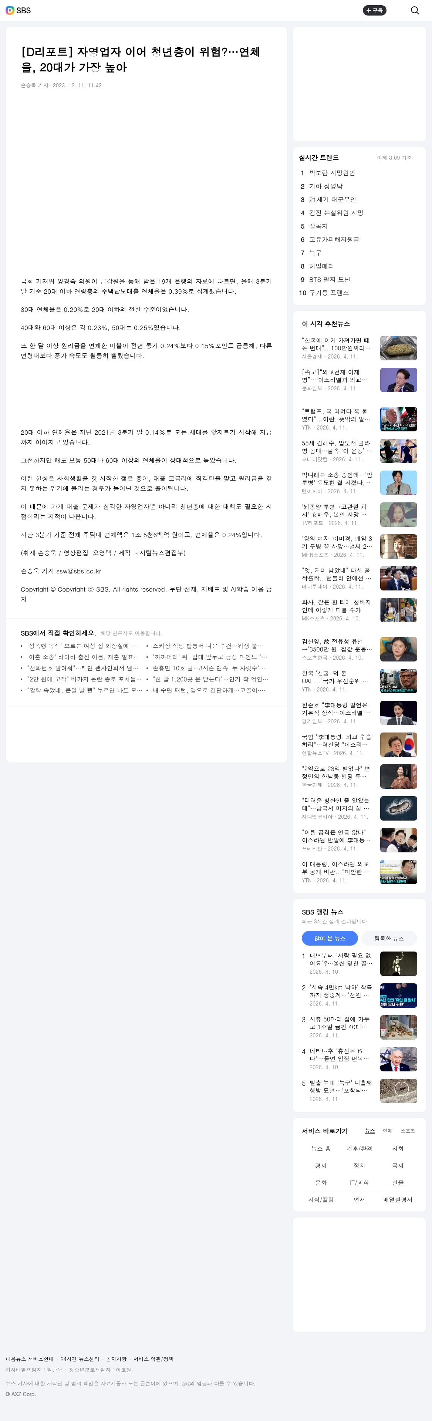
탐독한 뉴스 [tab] (389, 938)
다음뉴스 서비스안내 (30, 1359)
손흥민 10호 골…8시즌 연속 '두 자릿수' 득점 (211, 668)
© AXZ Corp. (21, 1394)
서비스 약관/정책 (154, 1359)
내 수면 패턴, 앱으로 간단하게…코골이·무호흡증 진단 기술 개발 (211, 690)
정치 (359, 1165)
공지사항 (116, 1359)
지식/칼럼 (321, 1199)
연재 (359, 1199)
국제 (398, 1165)
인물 (398, 1182)
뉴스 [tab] (370, 1130)
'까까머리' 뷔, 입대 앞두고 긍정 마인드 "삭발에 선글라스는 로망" (211, 657)
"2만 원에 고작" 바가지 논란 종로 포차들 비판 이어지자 (85, 679)
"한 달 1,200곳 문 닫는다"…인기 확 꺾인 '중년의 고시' (211, 679)
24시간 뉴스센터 (80, 1359)
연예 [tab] (387, 1130)
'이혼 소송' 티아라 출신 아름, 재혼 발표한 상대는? (85, 657)
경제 (321, 1165)
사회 (398, 1148)
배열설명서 (398, 1199)
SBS (23, 10)
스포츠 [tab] (408, 1130)
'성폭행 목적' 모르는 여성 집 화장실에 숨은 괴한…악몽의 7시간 (85, 646)
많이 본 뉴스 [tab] (329, 938)
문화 (321, 1182)
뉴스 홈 (321, 1148)
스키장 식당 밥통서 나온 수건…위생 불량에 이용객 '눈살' (211, 646)
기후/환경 (360, 1148)
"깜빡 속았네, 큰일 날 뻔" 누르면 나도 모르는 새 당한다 (85, 690)
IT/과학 (359, 1182)
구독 (375, 10)
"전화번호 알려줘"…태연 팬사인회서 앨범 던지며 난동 (85, 668)
